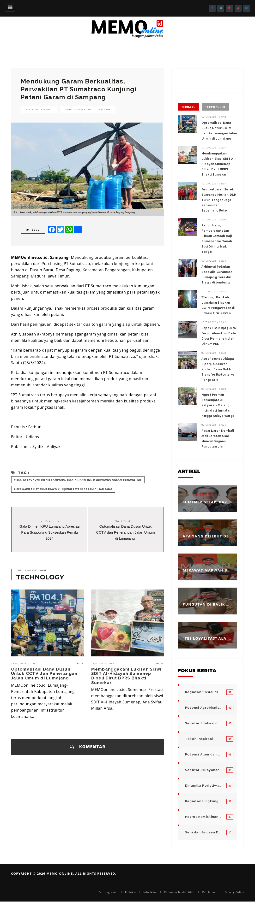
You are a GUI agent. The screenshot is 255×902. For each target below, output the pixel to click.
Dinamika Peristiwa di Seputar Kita (203, 785)
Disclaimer (209, 892)
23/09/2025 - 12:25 (208, 563)
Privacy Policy (234, 892)
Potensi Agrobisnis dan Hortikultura (203, 707)
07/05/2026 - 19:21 (213, 424)
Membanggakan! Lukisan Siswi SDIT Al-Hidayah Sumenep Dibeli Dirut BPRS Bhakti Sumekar (126, 676)
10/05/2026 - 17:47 (213, 291)
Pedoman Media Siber (179, 892)
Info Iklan (150, 892)
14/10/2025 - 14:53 (208, 529)
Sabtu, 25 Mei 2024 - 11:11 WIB (87, 109)
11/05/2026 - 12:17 (213, 183)
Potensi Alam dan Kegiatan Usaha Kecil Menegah (203, 754)
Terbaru (189, 107)
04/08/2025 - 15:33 (208, 631)
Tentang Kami (108, 892)
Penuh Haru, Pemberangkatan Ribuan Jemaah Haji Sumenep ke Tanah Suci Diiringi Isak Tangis (216, 239)
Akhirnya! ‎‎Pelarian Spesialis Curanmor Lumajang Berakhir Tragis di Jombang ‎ (216, 274)
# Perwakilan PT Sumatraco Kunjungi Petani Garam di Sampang (63, 489)
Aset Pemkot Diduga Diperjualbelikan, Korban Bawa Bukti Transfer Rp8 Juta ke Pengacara (218, 369)
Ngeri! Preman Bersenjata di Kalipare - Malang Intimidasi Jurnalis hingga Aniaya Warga (218, 405)
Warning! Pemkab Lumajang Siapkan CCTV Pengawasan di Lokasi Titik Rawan (218, 305)
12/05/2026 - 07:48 (23, 663)
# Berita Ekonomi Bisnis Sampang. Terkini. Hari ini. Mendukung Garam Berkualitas (78, 479)
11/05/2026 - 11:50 (213, 219)
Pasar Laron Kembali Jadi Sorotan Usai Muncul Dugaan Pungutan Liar (217, 438)
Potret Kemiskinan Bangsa (203, 817)
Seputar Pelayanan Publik (203, 770)
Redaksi (130, 892)
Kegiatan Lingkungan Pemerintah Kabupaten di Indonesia (203, 801)
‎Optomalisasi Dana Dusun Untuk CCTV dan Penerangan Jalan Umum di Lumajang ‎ (125, 532)
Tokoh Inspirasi (199, 739)
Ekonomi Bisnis (38, 109)
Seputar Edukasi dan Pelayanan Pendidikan (203, 723)
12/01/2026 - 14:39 (208, 495)
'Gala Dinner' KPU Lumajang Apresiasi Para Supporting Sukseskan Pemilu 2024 (49, 532)
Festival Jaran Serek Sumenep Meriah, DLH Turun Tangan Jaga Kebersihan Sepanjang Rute (219, 200)
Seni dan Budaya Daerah (203, 832)
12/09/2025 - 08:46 (208, 597)
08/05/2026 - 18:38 (213, 352)
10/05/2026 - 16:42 (213, 322)
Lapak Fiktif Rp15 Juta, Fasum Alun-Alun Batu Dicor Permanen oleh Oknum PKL (219, 336)
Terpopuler (215, 107)
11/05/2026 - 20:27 (103, 663)
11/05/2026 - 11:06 (213, 260)
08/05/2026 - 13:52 (213, 388)
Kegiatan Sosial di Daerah (203, 692)
